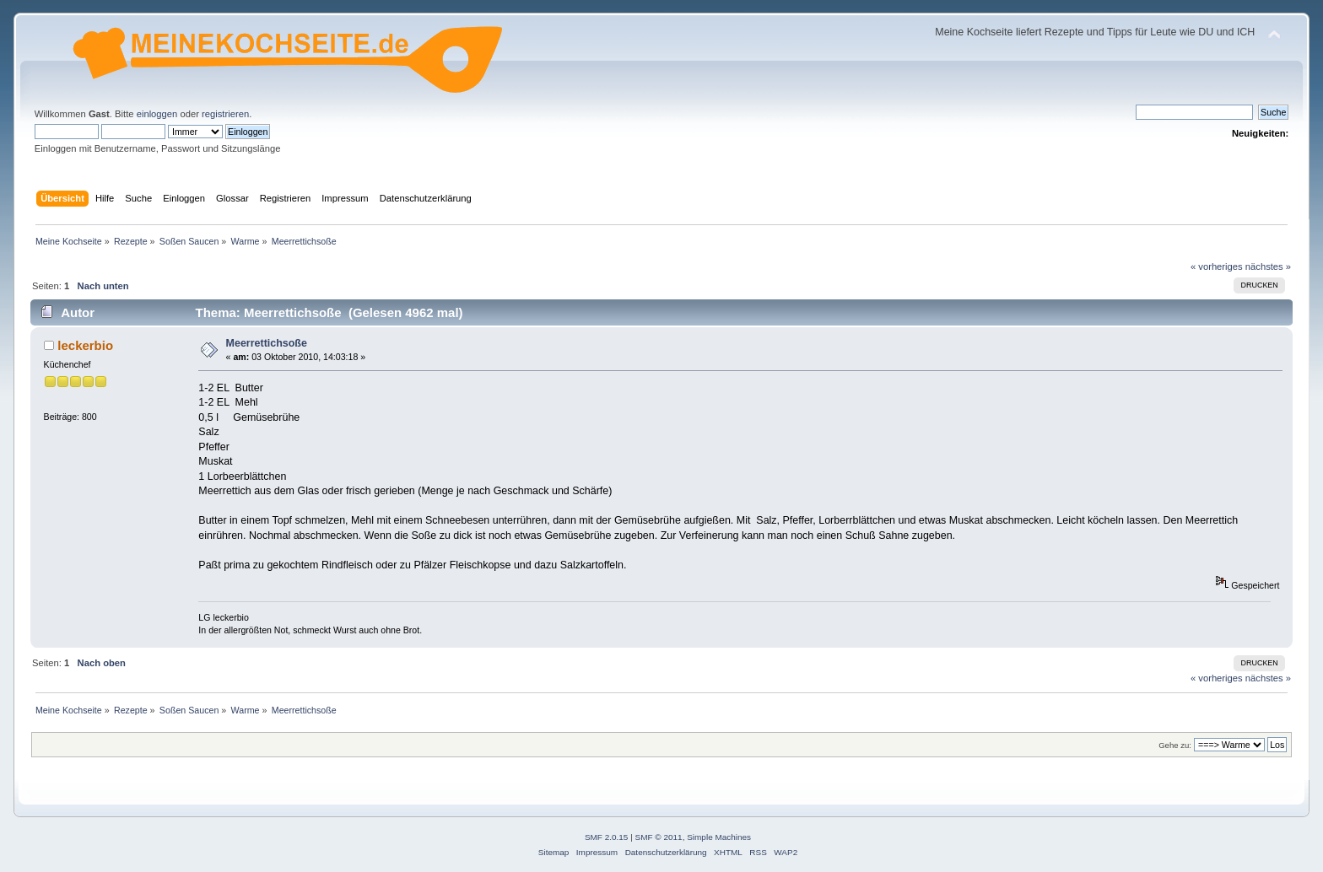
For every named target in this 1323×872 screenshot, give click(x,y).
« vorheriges (1217, 266)
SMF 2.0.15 (607, 837)
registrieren (225, 114)
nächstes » (1268, 266)
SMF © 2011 (659, 837)
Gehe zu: (1174, 745)
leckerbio (85, 345)
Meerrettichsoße (266, 343)
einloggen (157, 114)
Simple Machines (719, 837)
